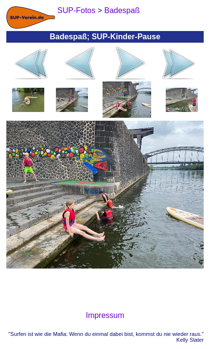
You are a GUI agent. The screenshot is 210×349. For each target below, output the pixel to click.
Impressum (105, 315)
